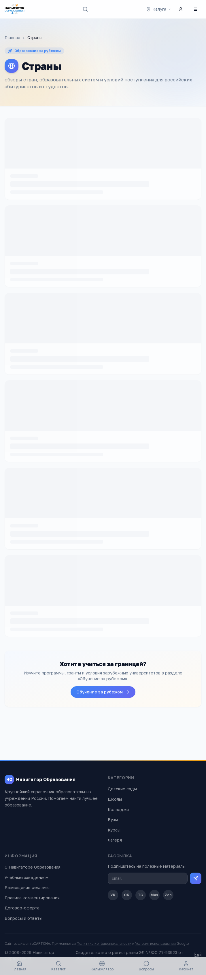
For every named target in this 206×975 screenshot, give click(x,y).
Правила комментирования (32, 897)
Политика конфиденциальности (104, 943)
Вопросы (146, 966)
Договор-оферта (22, 907)
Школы (115, 799)
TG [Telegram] (140, 895)
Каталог (58, 966)
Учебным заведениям (26, 877)
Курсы (114, 829)
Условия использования (155, 943)
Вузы (113, 819)
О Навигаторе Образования (33, 867)
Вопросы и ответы (23, 918)
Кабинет (186, 966)
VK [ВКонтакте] (113, 895)
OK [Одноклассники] (126, 895)
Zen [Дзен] (168, 895)
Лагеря (115, 840)
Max (154, 895)
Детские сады (122, 788)
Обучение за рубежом (103, 691)
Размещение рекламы (27, 887)
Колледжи (118, 809)
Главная (12, 37)
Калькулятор (102, 966)
